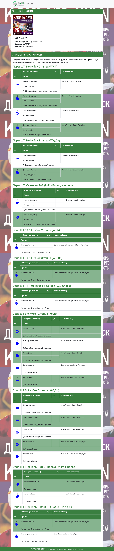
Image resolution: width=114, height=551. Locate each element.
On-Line (30, 4)
